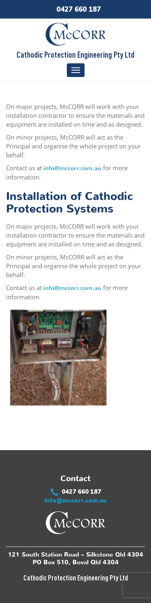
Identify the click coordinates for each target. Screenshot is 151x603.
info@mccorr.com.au (72, 168)
